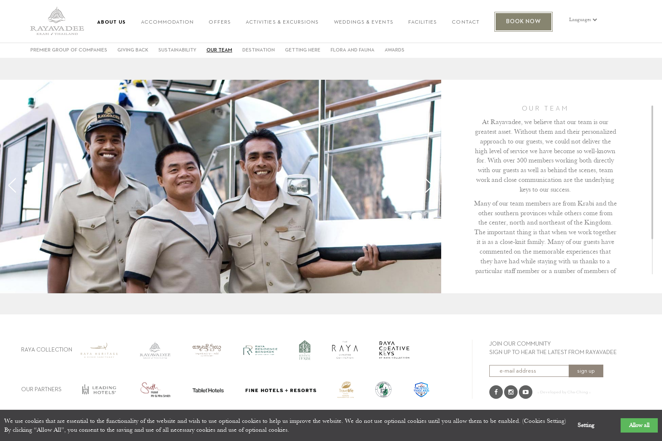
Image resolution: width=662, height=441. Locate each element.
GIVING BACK (132, 50)
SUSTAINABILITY (177, 50)
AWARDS (394, 50)
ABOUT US (111, 22)
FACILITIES (422, 22)
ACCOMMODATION (167, 22)
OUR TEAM (219, 50)
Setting (586, 425)
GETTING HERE (302, 50)
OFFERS (220, 22)
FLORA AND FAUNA (352, 50)
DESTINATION (258, 50)
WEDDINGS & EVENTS (363, 22)
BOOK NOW (523, 21)
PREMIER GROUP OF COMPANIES (68, 50)
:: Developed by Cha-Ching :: (564, 392)
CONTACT (465, 22)
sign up (586, 371)
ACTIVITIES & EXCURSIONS (282, 22)
